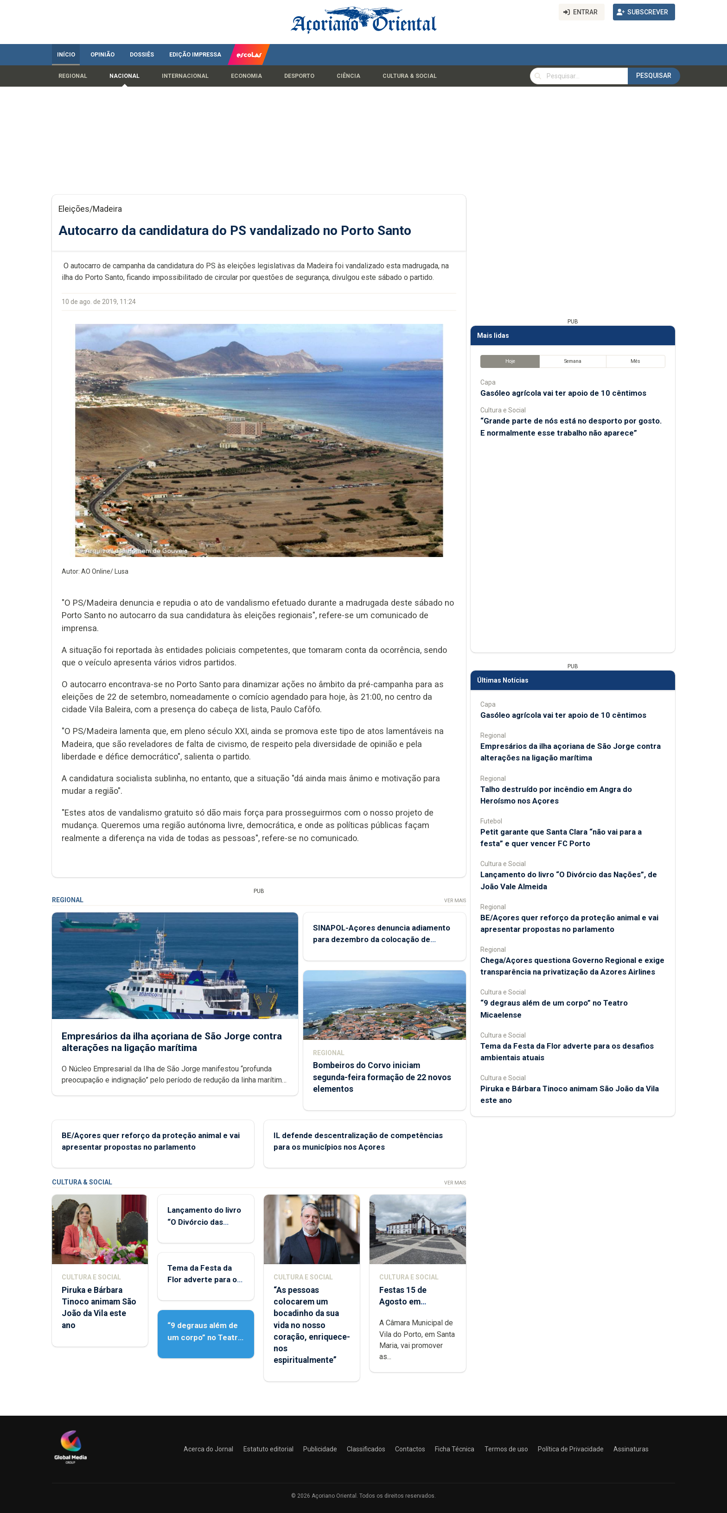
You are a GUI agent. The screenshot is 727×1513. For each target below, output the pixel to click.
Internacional (185, 76)
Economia (246, 76)
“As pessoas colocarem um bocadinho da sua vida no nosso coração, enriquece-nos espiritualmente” (312, 1325)
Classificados (366, 1449)
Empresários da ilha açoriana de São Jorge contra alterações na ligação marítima (172, 1042)
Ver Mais (455, 901)
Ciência (348, 76)
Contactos (410, 1449)
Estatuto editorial (268, 1449)
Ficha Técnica (454, 1449)
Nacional (124, 76)
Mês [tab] (635, 361)
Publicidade (320, 1449)
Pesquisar (653, 75)
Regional (72, 76)
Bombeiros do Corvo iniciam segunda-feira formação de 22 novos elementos (382, 1077)
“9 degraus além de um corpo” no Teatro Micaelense (204, 1337)
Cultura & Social (410, 76)
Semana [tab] (572, 361)
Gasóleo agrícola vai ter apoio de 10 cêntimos (563, 393)
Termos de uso (506, 1449)
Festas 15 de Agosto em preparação (403, 1301)
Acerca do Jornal (208, 1449)
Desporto (299, 76)
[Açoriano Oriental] (70, 1465)
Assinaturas (631, 1449)
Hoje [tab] (510, 361)
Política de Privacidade (571, 1449)
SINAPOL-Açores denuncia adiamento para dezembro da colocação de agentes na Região (381, 939)
